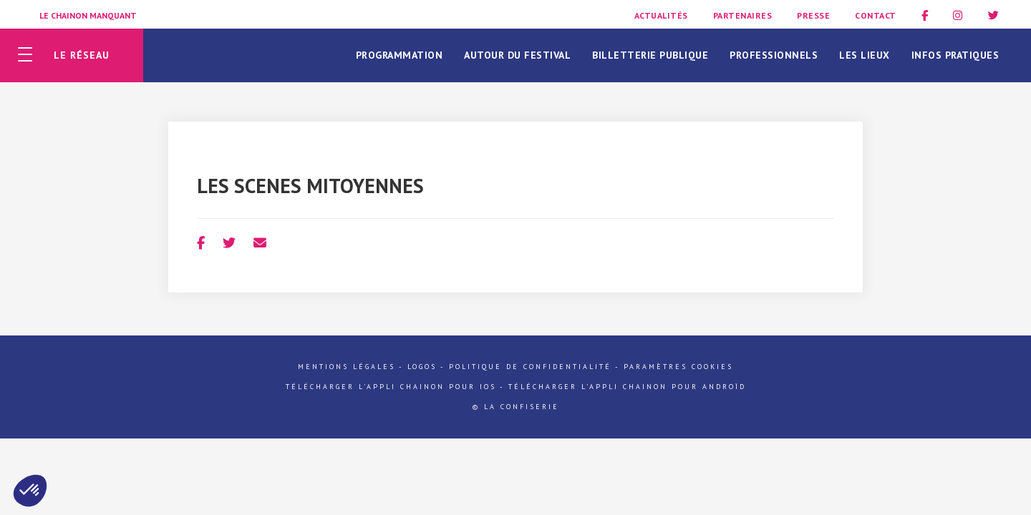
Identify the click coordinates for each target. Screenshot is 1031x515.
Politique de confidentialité (530, 366)
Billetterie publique (650, 55)
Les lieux (864, 55)
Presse (813, 15)
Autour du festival (517, 55)
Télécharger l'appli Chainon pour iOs (391, 386)
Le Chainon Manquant (88, 15)
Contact (875, 15)
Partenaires (743, 15)
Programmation (399, 55)
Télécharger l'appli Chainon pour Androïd (627, 386)
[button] (30, 491)
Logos (422, 366)
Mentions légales (346, 366)
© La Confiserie (516, 406)
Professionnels (774, 55)
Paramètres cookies (678, 366)
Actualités (661, 15)
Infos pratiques (955, 55)
